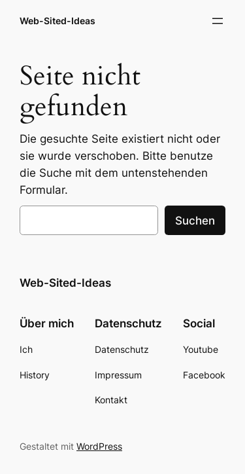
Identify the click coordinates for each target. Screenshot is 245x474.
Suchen (195, 220)
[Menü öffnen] (217, 21)
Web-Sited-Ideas (57, 20)
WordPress (99, 446)
